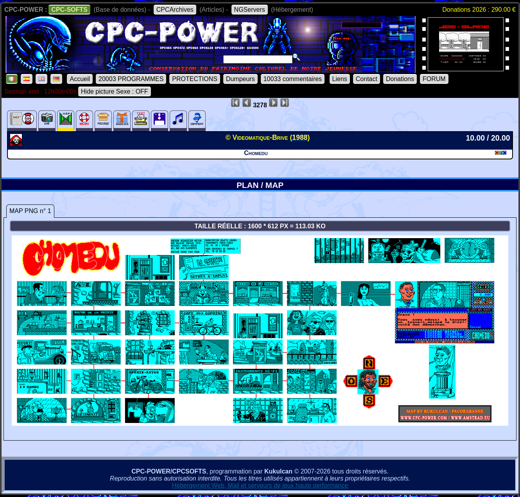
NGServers (249, 9)
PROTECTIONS (194, 79)
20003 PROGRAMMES (131, 79)
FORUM (434, 79)
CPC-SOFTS (69, 9)
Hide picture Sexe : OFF (114, 91)
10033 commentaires (293, 79)
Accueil (80, 79)
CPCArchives (175, 9)
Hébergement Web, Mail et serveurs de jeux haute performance (260, 485)
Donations (400, 79)
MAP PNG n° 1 (30, 211)
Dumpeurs (240, 79)
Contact (366, 79)
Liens (339, 79)
